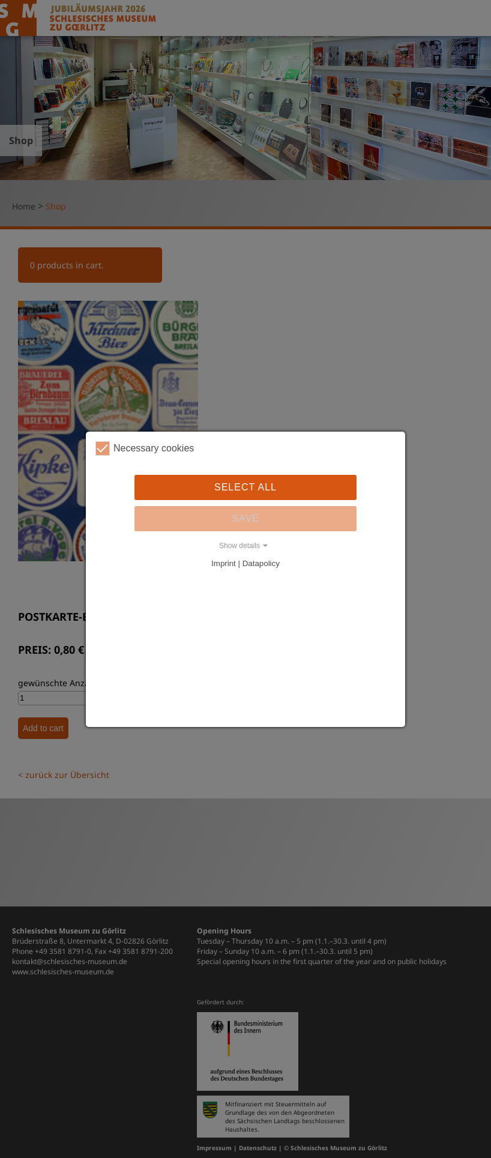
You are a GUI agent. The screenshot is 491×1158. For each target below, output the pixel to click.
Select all (245, 487)
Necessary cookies (144, 448)
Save (245, 518)
